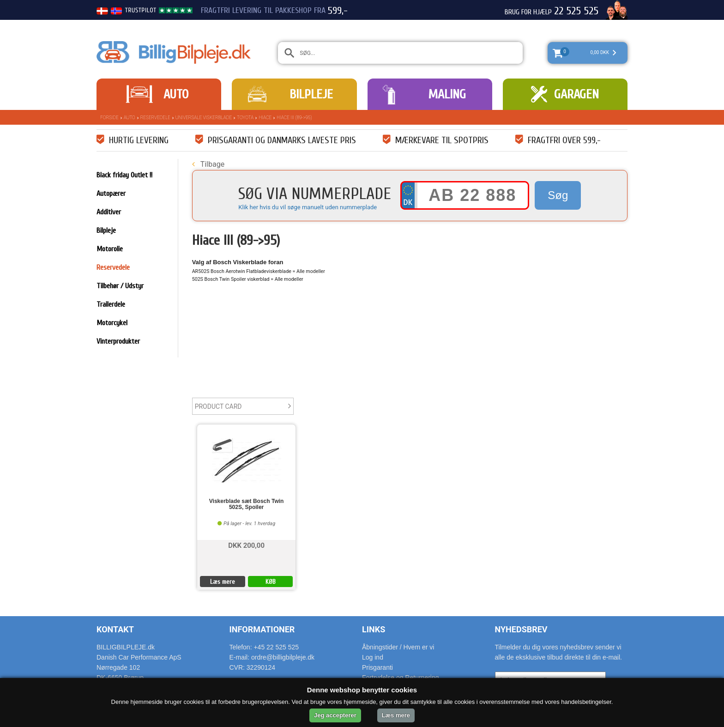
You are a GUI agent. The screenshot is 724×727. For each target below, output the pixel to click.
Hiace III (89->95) (294, 117)
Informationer (262, 629)
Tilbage (208, 164)
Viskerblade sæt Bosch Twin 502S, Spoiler (246, 504)
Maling (447, 94)
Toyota (245, 117)
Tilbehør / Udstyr (120, 286)
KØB (270, 582)
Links (373, 629)
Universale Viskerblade (203, 117)
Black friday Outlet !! (124, 175)
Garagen (576, 94)
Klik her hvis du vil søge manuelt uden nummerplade (307, 207)
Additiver (109, 212)
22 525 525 (576, 11)
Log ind (372, 657)
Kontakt (115, 629)
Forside (109, 117)
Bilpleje (311, 94)
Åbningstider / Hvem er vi (398, 647)
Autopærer (111, 193)
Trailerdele (111, 304)
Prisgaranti (377, 667)
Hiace (265, 117)
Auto (175, 94)
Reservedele (155, 117)
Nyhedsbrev (521, 629)
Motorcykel (112, 323)
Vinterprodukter (118, 341)
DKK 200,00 (246, 544)
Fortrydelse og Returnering (400, 677)
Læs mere (222, 582)
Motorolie (110, 249)
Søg (558, 195)
